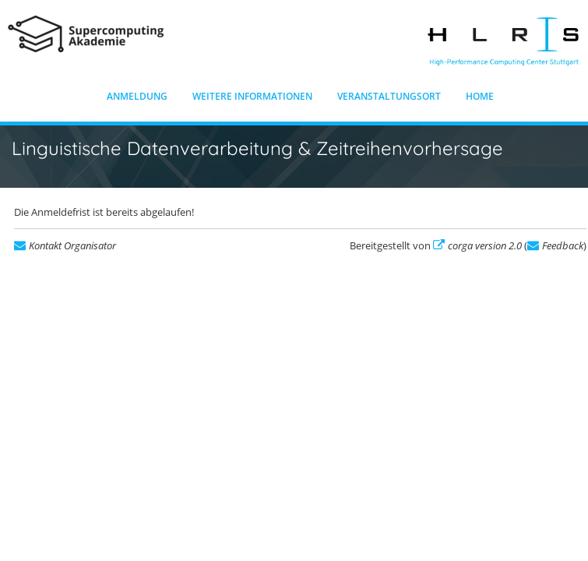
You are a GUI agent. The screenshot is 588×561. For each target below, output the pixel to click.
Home (480, 96)
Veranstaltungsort (389, 96)
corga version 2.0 (485, 245)
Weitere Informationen (252, 96)
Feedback (562, 245)
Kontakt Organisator (72, 245)
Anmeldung (137, 96)
